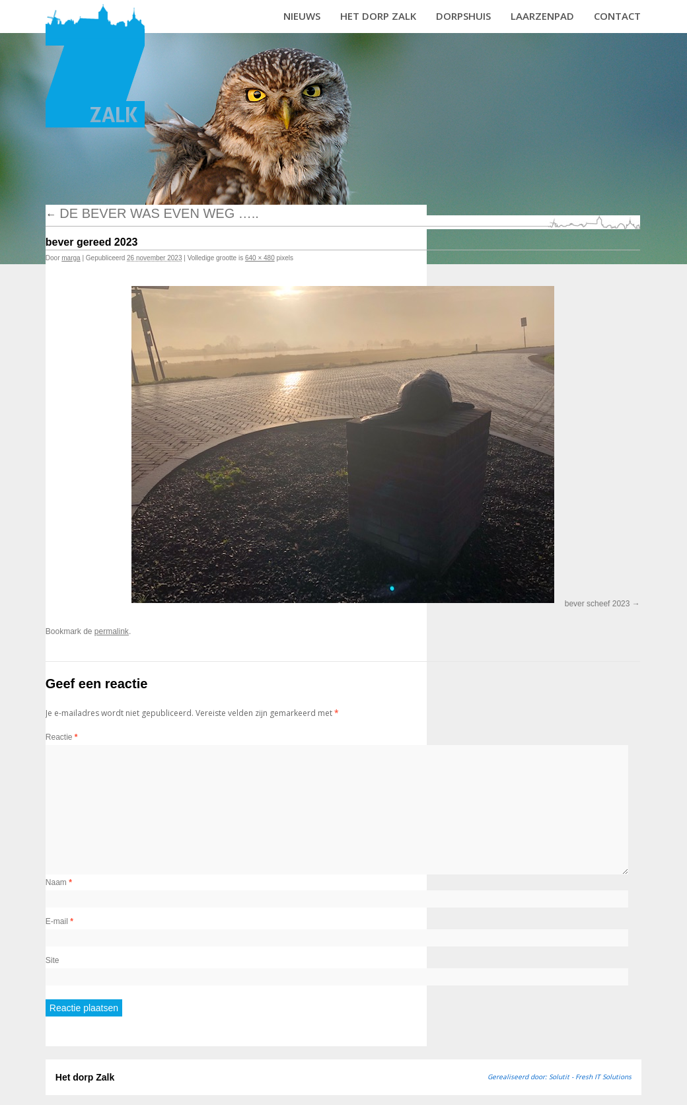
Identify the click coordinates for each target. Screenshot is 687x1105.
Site (52, 960)
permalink (111, 631)
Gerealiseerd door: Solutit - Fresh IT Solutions (560, 1076)
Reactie (62, 737)
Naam (59, 882)
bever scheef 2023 (597, 603)
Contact (617, 15)
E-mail (59, 921)
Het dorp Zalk (378, 15)
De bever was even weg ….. (152, 213)
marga (70, 258)
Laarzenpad (542, 15)
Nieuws (301, 15)
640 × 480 (260, 258)
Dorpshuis (463, 15)
